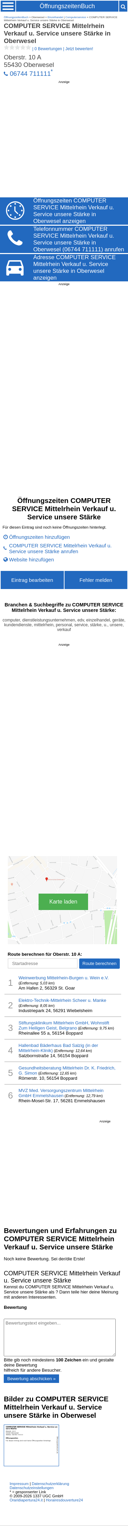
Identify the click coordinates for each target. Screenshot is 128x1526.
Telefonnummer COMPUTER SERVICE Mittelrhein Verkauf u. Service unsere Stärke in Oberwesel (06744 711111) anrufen (78, 239)
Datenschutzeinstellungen (32, 1488)
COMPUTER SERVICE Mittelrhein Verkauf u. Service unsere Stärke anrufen (60, 548)
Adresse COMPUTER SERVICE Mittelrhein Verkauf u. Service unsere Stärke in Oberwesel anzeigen (74, 267)
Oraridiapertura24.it (26, 1500)
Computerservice (76, 17)
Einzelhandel (55, 17)
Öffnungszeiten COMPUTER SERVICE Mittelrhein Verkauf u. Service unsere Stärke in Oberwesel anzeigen (73, 210)
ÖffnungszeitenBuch (67, 6)
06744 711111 (30, 73)
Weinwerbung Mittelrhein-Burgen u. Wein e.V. (63, 977)
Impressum (19, 1484)
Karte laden (63, 902)
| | (48, 48)
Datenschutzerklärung (50, 1484)
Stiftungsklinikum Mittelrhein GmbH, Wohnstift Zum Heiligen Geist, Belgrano (63, 1025)
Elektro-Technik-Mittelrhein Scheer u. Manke (62, 1000)
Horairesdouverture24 (64, 1500)
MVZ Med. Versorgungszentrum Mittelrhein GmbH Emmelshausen (60, 1093)
